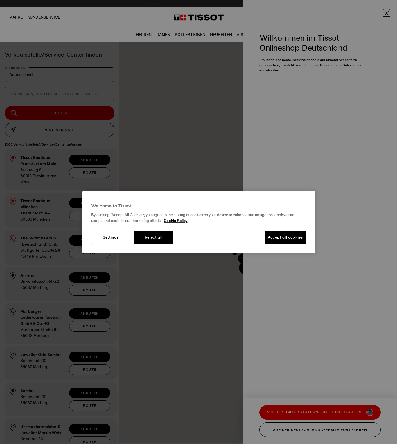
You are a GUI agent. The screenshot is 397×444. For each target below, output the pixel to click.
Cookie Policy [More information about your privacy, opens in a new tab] (176, 220)
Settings (110, 237)
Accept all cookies (285, 237)
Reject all (154, 237)
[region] (198, 222)
